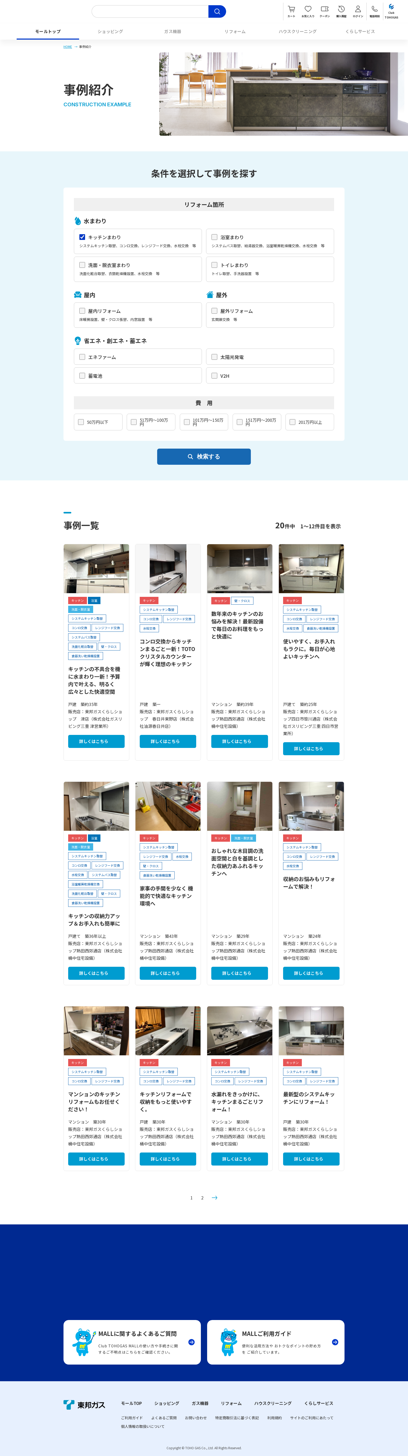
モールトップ (48, 31)
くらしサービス (360, 31)
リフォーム (235, 31)
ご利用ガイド (132, 1417)
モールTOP (131, 1403)
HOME (67, 46)
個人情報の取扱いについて (143, 1426)
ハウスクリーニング (298, 31)
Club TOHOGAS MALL (47, 11)
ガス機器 (172, 31)
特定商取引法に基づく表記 (237, 1417)
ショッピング (110, 31)
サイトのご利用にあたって (312, 1417)
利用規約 (274, 1417)
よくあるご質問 (164, 1417)
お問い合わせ (196, 1417)
